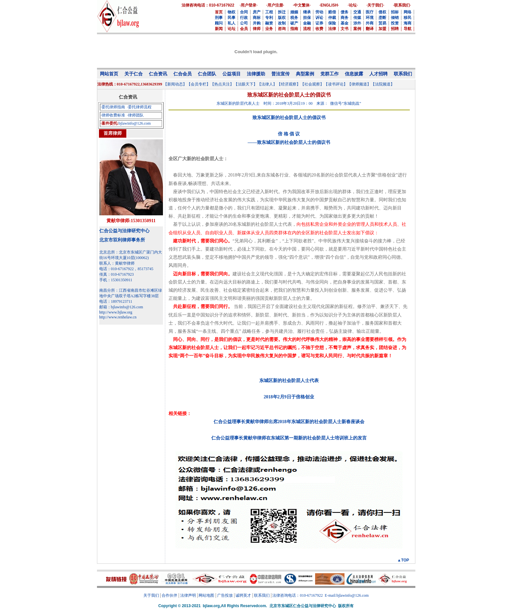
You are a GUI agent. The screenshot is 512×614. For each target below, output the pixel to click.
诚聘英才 (243, 595)
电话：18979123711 (116, 301)
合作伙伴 (169, 595)
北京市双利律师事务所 (122, 240)
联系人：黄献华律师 (117, 263)
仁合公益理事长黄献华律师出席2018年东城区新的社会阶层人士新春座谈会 (289, 421)
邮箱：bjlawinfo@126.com (121, 307)
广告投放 (225, 595)
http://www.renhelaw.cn (117, 317)
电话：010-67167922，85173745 (126, 269)
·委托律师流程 (139, 107)
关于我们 (151, 595)
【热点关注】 (222, 84)
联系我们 (262, 595)
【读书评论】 (335, 84)
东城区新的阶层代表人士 (238, 103)
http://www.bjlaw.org (116, 312)
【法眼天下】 (245, 84)
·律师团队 (135, 115)
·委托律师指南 (113, 107)
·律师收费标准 (113, 115)
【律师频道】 (359, 84)
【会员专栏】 (198, 84)
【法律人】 (267, 84)
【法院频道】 (382, 84)
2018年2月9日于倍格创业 (289, 396)
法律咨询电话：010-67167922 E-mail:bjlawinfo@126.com (320, 595)
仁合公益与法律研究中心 (124, 230)
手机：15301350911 (116, 280)
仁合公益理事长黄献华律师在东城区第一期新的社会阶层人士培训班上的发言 (289, 438)
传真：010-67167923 (116, 274)
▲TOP (403, 560)
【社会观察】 (312, 84)
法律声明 (188, 595)
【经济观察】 (288, 84)
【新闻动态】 (175, 84)
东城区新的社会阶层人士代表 (289, 380)
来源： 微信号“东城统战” (338, 103)
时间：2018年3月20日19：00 (288, 103)
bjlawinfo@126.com (135, 123)
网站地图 (206, 595)
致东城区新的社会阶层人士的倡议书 (289, 117)
